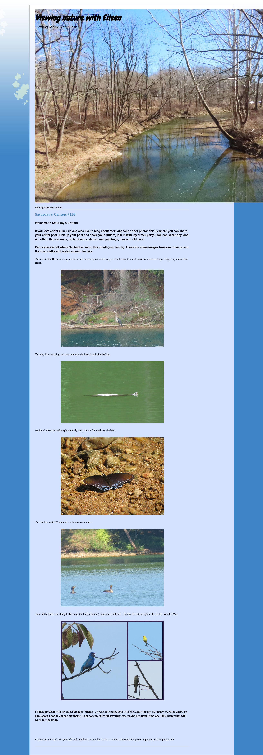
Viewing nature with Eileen (78, 18)
